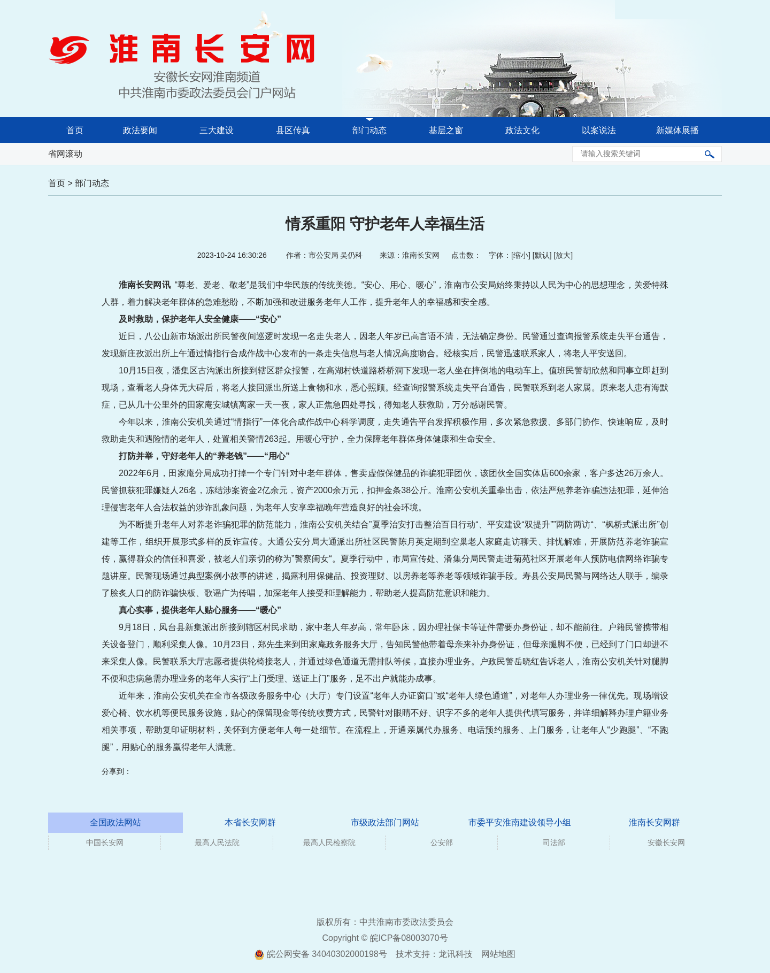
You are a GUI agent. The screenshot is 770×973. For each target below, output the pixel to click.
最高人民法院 (217, 842)
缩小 (520, 255)
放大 (563, 255)
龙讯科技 (455, 954)
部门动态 (369, 130)
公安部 (441, 842)
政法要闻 (140, 130)
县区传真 (293, 130)
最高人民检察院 (329, 842)
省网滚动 (65, 153)
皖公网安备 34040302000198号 (321, 954)
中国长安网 (105, 842)
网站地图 (498, 954)
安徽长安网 (666, 842)
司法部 (554, 842)
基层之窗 (446, 130)
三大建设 (216, 130)
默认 (542, 255)
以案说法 (599, 130)
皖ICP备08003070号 (409, 938)
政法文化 (522, 130)
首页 (74, 130)
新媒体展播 (677, 130)
